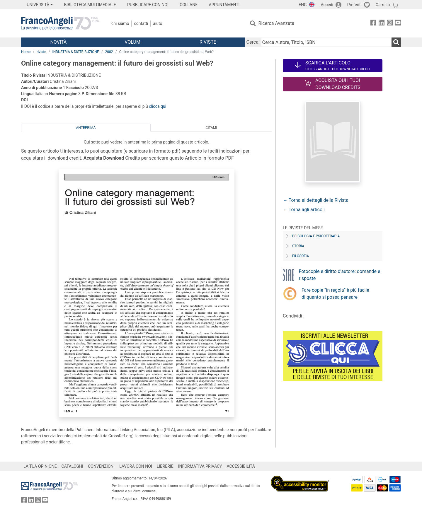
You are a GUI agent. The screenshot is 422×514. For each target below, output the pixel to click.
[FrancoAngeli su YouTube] (398, 24)
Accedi (327, 4)
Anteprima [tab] (86, 128)
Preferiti (354, 4)
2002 (109, 52)
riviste (41, 52)
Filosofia (300, 256)
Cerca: (253, 42)
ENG (303, 4)
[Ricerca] (396, 42)
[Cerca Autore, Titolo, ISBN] (326, 42)
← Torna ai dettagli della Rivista (315, 200)
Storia (298, 246)
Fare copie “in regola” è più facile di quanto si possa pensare (335, 293)
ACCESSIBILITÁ (241, 466)
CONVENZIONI (101, 466)
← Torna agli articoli (304, 209)
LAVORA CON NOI (135, 466)
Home (25, 52)
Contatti (141, 23)
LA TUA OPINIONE (40, 466)
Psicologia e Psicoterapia (316, 236)
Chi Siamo (120, 23)
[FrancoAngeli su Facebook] (373, 24)
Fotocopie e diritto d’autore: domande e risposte (339, 275)
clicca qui (157, 106)
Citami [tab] (211, 128)
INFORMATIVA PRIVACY (200, 466)
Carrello (383, 4)
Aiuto (157, 23)
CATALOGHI (72, 466)
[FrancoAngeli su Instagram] (390, 24)
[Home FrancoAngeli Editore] (60, 23)
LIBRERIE (165, 466)
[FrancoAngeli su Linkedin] (381, 24)
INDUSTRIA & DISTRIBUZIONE (75, 52)
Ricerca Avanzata (276, 23)
